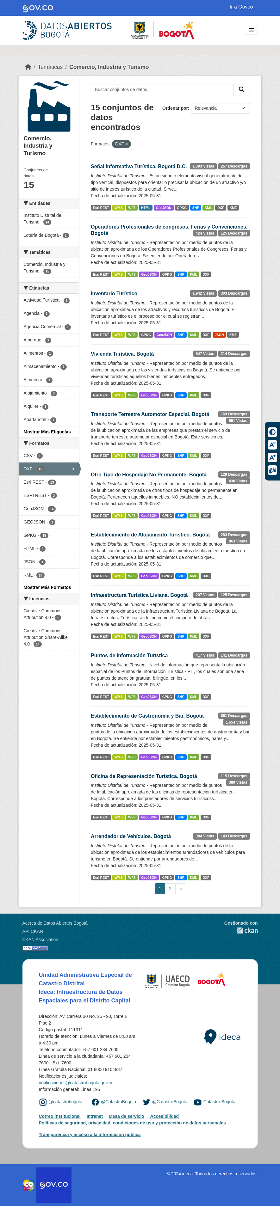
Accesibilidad (164, 1116)
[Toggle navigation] (251, 30)
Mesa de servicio (126, 1116)
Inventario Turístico (114, 293)
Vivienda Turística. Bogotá (122, 354)
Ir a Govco (241, 6)
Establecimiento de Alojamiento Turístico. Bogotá (150, 534)
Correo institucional (60, 1116)
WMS (119, 208)
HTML (145, 208)
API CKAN (32, 931)
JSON (219, 335)
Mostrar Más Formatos (47, 587)
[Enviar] (241, 89)
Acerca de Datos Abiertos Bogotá (55, 923)
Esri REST (101, 208)
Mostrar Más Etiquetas (47, 431)
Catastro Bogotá (219, 1101)
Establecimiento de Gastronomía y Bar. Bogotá (147, 716)
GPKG (182, 208)
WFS (131, 208)
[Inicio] (28, 67)
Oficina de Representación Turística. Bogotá (144, 776)
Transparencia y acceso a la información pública (90, 1134)
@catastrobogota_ (67, 1101)
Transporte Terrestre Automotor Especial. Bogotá (150, 414)
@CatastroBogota (118, 1101)
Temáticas (50, 67)
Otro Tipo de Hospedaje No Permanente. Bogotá (149, 474)
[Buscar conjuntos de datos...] (162, 89)
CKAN (241, 930)
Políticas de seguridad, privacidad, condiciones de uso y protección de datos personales (132, 1122)
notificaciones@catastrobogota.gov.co (76, 1082)
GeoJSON (163, 208)
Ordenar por (175, 108)
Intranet (95, 1116)
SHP (195, 208)
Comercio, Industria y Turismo (109, 67)
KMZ (233, 208)
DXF (220, 208)
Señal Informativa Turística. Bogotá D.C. (139, 166)
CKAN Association (40, 939)
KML (208, 208)
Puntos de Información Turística (129, 655)
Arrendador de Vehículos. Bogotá (131, 836)
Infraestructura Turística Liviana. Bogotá (139, 595)
